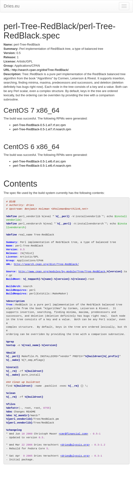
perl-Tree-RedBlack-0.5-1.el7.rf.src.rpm (39, 125)
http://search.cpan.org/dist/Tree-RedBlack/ (40, 70)
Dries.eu (11, 6)
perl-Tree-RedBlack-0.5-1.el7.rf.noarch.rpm (42, 129)
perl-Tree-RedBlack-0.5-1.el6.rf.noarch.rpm (42, 165)
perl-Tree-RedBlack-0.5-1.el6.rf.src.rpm (39, 161)
